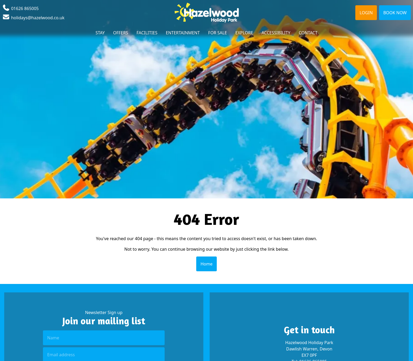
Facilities (146, 33)
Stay (100, 33)
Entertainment (183, 33)
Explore (244, 33)
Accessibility (276, 33)
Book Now (395, 13)
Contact (308, 33)
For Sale (217, 33)
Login (366, 13)
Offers (120, 33)
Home (206, 264)
